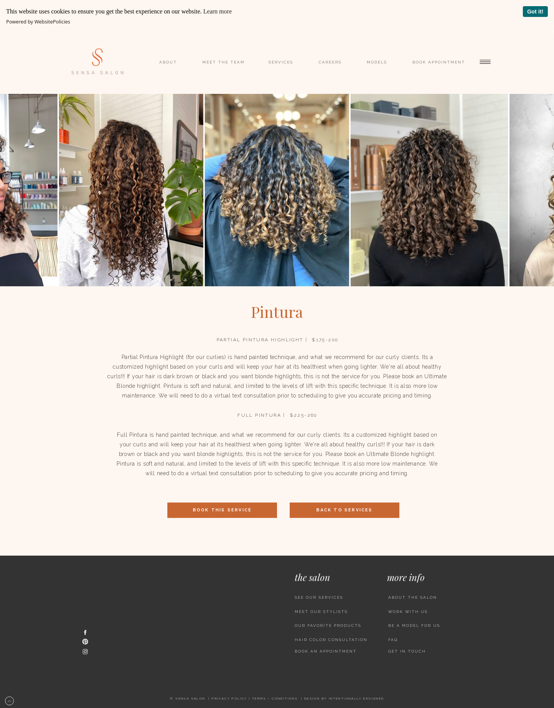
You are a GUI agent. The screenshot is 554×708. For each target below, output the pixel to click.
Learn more (217, 11)
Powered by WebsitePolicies (38, 21)
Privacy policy (229, 698)
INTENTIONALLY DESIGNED (356, 698)
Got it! (535, 11)
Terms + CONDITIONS (275, 698)
